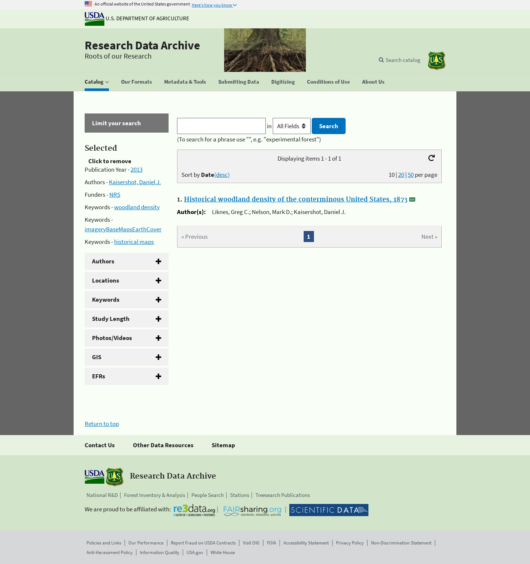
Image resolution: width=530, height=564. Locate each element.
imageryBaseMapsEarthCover (123, 229)
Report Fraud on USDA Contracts (203, 543)
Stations (239, 494)
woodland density (137, 207)
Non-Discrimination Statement (401, 543)
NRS (114, 194)
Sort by (205, 175)
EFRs (98, 376)
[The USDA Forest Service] (436, 60)
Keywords (106, 299)
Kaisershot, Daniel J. (135, 182)
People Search (207, 494)
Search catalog (403, 60)
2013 (136, 169)
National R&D (102, 494)
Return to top (102, 424)
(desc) (222, 175)
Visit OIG (251, 543)
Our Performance (145, 543)
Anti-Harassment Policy (109, 552)
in (289, 126)
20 (401, 175)
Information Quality (159, 552)
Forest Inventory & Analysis (154, 494)
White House (223, 552)
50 (411, 175)
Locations (105, 280)
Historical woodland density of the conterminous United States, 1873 (295, 200)
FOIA (271, 543)
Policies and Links (103, 543)
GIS (96, 357)
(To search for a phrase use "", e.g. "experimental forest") (249, 139)
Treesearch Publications (282, 494)
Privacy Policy (350, 543)
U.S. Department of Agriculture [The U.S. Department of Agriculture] (137, 18)
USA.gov (195, 552)
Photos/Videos (112, 338)
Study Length (111, 319)
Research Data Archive (142, 45)
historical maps (134, 242)
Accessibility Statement (306, 543)
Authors (103, 261)
